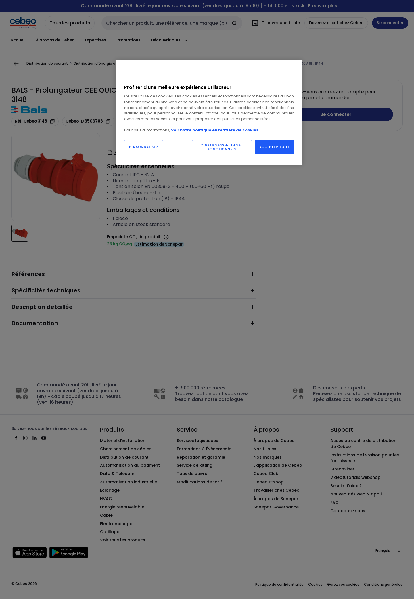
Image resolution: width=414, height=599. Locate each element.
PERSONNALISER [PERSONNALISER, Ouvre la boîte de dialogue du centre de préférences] (143, 147)
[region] (209, 112)
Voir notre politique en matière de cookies (214, 130)
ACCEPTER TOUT (274, 147)
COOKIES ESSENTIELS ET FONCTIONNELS (221, 147)
